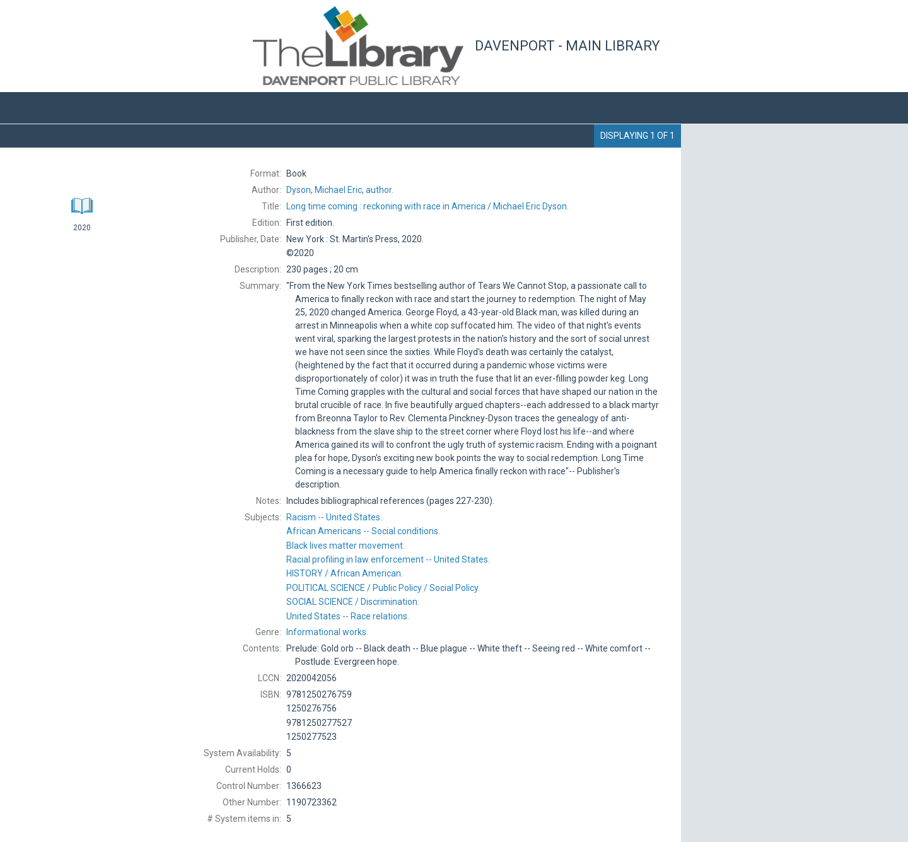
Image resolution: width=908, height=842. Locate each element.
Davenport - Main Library (567, 46)
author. (339, 190)
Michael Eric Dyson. (427, 206)
